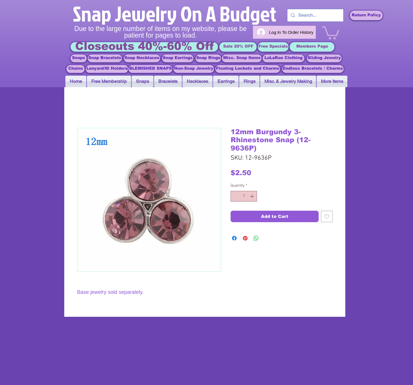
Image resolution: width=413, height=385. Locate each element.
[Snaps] (78, 58)
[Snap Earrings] (177, 58)
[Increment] (252, 196)
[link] (330, 32)
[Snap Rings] (208, 58)
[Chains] (75, 69)
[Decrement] (235, 196)
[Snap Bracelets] (104, 58)
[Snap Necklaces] (142, 58)
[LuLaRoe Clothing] (283, 58)
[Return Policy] (366, 15)
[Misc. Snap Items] (241, 58)
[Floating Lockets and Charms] (247, 69)
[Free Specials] (273, 47)
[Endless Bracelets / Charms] (313, 69)
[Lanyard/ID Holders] (107, 69)
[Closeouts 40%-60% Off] (144, 47)
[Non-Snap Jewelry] (194, 69)
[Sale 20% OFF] (238, 47)
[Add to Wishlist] (327, 216)
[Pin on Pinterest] (245, 238)
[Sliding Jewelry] (324, 58)
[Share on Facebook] (234, 238)
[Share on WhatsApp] (256, 238)
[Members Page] (312, 47)
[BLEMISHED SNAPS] (150, 69)
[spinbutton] (244, 196)
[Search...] (314, 15)
